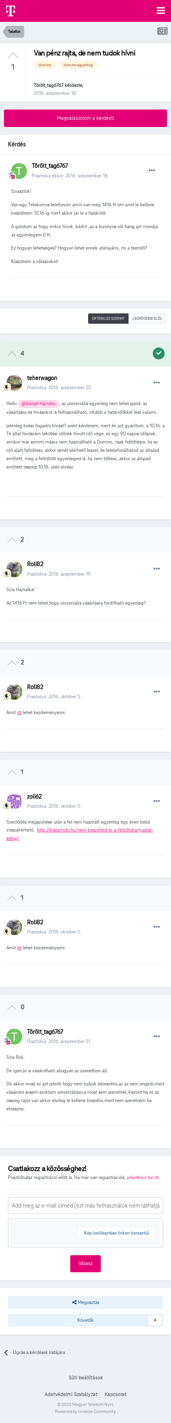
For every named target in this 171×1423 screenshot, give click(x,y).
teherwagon (42, 378)
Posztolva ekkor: (70, 176)
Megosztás (85, 1302)
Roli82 (35, 564)
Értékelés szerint (108, 318)
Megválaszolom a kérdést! (85, 118)
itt (19, 712)
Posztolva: (59, 387)
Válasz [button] (85, 1263)
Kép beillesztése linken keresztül (116, 1233)
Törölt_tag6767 (48, 85)
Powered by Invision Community (85, 1411)
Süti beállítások (86, 1378)
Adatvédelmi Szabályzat (71, 1394)
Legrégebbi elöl (147, 318)
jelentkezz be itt (143, 1177)
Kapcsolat (116, 1394)
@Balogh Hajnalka (38, 403)
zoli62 (34, 796)
